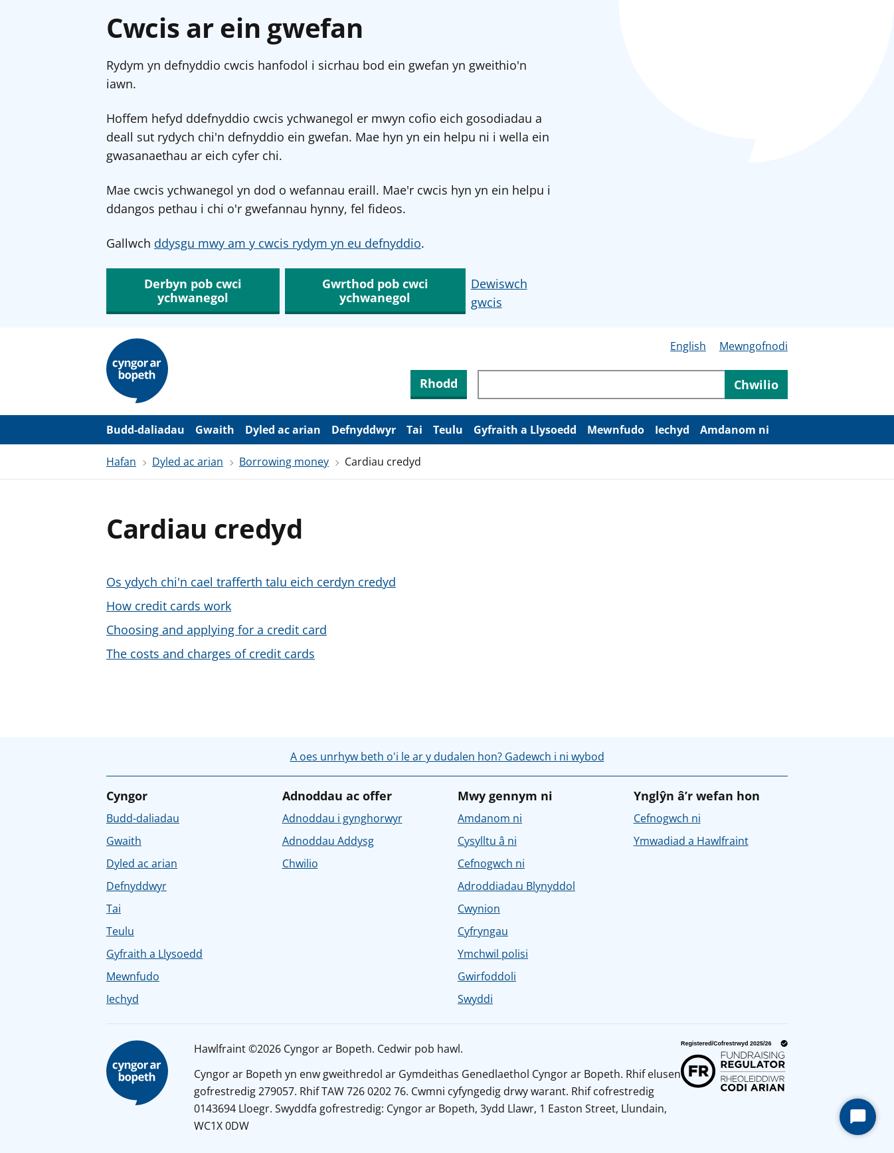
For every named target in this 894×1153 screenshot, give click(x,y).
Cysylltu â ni (487, 841)
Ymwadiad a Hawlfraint (691, 841)
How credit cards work (168, 606)
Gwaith (214, 429)
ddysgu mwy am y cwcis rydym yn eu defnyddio (287, 243)
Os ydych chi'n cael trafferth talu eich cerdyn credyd (251, 582)
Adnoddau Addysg (328, 841)
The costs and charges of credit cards (210, 654)
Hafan (121, 461)
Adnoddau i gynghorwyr (342, 818)
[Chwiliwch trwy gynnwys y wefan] (601, 384)
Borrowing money (284, 461)
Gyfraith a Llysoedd (525, 429)
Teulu (448, 429)
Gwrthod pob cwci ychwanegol (375, 291)
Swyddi (475, 999)
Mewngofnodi (753, 346)
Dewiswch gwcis (499, 293)
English (688, 346)
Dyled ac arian (283, 429)
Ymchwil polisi (493, 953)
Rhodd (439, 383)
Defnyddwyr (363, 429)
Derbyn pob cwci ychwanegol (193, 291)
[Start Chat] (858, 1117)
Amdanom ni (734, 429)
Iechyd (672, 429)
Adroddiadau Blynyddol (516, 886)
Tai (414, 429)
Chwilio (300, 863)
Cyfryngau (483, 931)
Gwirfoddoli (487, 976)
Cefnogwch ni (491, 863)
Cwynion (479, 908)
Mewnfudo (615, 429)
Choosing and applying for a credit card (216, 630)
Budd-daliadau (145, 429)
